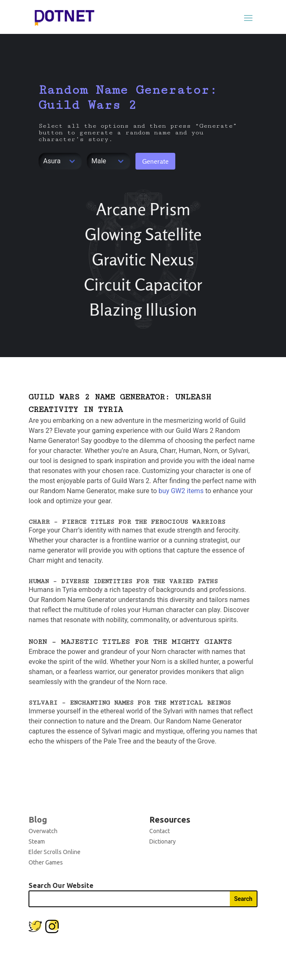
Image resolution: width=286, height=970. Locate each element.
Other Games (46, 862)
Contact (159, 831)
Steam (37, 841)
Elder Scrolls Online (55, 852)
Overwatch (43, 831)
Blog (38, 819)
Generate (155, 161)
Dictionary (162, 841)
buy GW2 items (181, 491)
